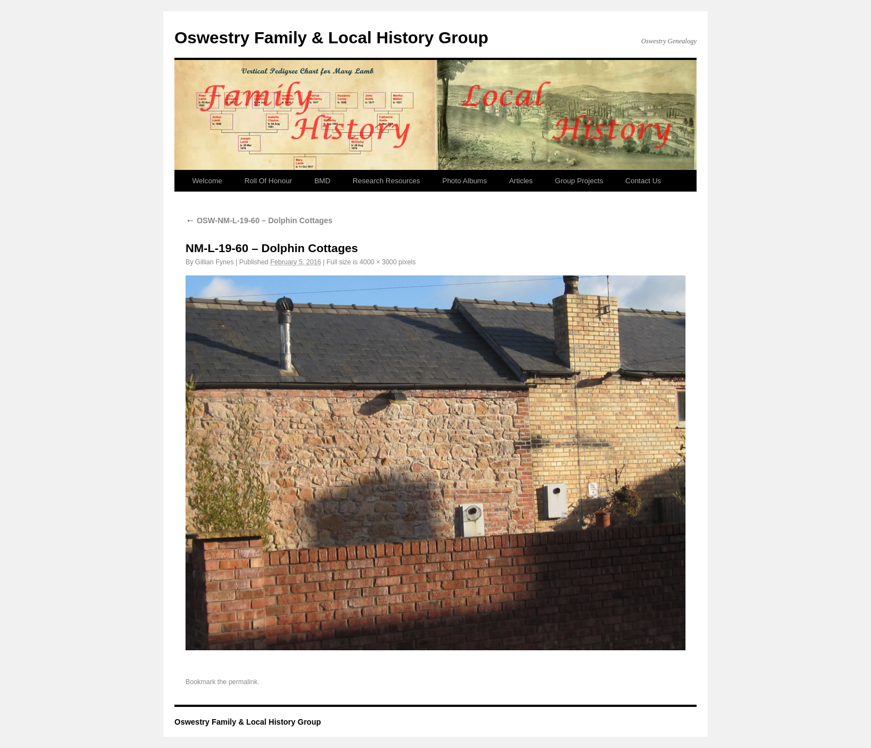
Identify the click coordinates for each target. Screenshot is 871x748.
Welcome (207, 181)
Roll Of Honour (268, 181)
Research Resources (386, 181)
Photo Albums (464, 181)
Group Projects (579, 181)
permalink (242, 682)
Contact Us (643, 181)
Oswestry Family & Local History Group (331, 37)
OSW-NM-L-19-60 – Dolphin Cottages (259, 220)
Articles (521, 181)
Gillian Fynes (214, 262)
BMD (322, 181)
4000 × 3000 (378, 262)
